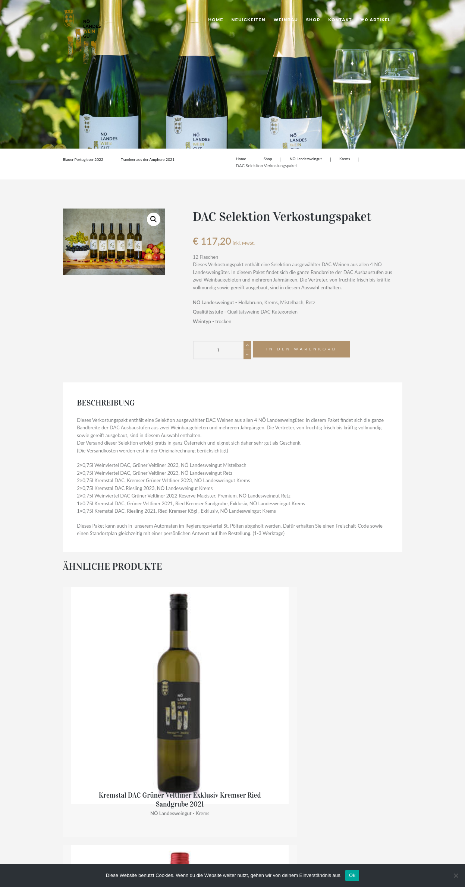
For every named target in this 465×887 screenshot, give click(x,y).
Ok (352, 875)
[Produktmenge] (222, 350)
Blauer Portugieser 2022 (85, 159)
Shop (313, 19)
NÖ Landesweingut (310, 159)
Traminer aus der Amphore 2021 (155, 159)
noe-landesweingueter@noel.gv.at (99, 806)
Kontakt (340, 19)
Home (215, 19)
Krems (351, 159)
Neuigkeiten (249, 19)
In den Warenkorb (305, 350)
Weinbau (286, 19)
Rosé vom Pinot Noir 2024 (188, 682)
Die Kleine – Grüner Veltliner (363, 682)
